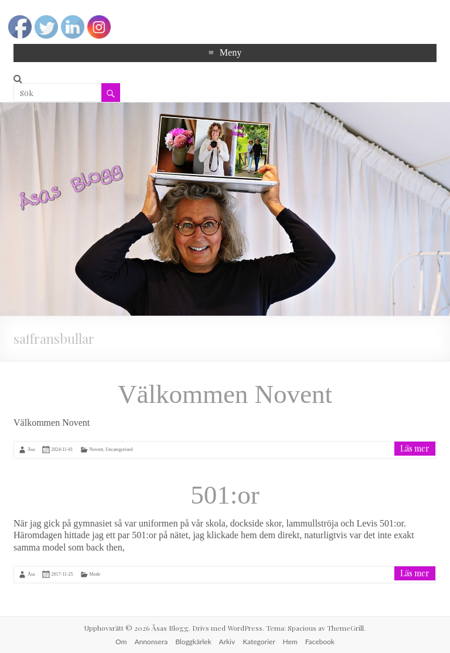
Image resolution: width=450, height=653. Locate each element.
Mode (95, 574)
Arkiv (227, 641)
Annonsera (151, 641)
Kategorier (259, 641)
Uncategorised (118, 449)
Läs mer (414, 448)
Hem (290, 641)
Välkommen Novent (225, 394)
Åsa (31, 449)
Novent (97, 449)
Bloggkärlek (193, 641)
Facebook (320, 641)
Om (121, 641)
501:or (225, 495)
